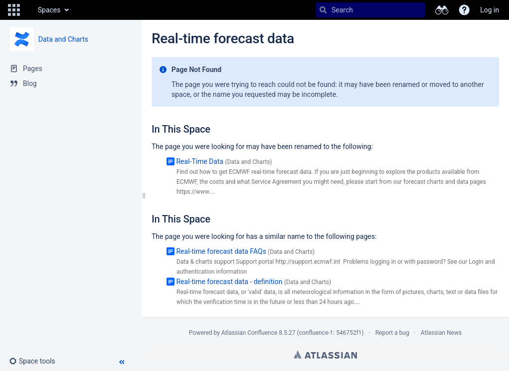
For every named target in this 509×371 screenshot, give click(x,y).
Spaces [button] (49, 10)
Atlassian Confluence (249, 332)
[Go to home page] (28, 10)
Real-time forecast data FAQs (221, 251)
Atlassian (325, 354)
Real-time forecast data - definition (229, 282)
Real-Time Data (199, 161)
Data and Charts (63, 39)
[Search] (323, 10)
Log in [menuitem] (489, 10)
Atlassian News (441, 332)
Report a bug (392, 332)
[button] (14, 10)
